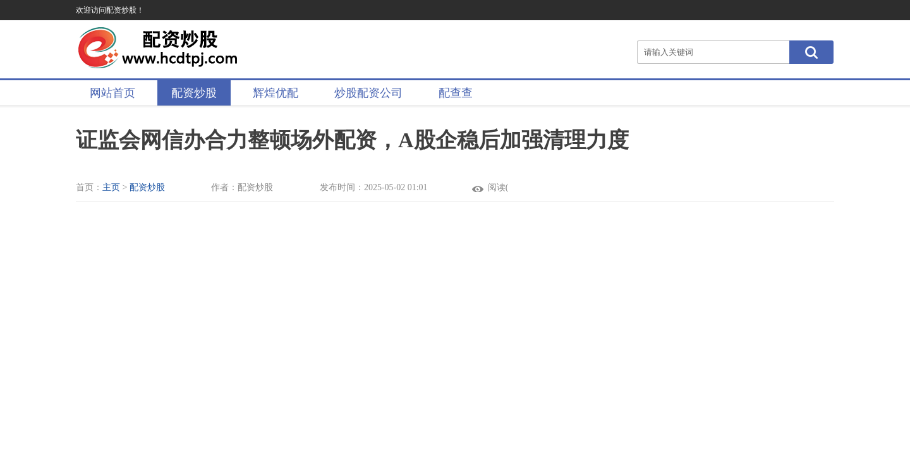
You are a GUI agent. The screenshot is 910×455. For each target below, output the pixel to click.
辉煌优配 (275, 93)
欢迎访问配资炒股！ (110, 10)
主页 (111, 187)
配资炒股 (194, 93)
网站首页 (112, 93)
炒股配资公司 (368, 93)
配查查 (456, 93)
